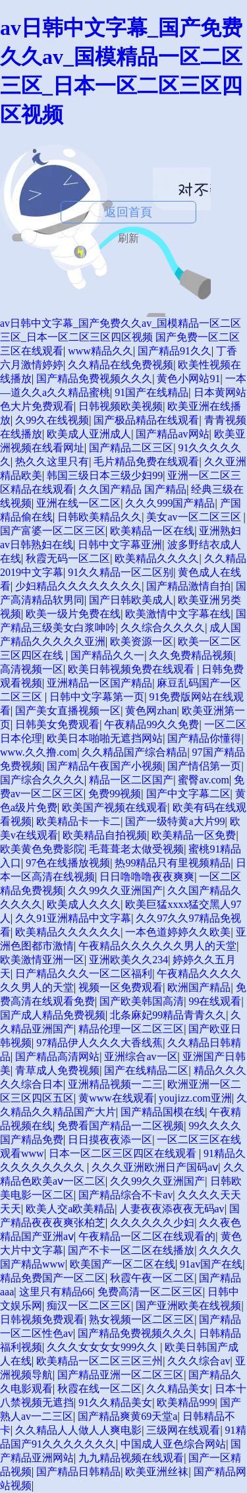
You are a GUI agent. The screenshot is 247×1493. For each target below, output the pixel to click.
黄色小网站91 (188, 378)
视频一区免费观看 (120, 987)
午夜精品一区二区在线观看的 (146, 1236)
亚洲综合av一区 (140, 1056)
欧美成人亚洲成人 (89, 433)
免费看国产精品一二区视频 (120, 1125)
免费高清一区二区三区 (150, 1291)
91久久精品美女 (115, 1402)
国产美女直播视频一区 (68, 710)
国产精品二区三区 (131, 447)
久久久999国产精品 (170, 503)
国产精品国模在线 (163, 1111)
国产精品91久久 (174, 350)
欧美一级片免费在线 (73, 613)
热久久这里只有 (52, 461)
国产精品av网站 (172, 433)
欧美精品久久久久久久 (68, 932)
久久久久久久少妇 (152, 1222)
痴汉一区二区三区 (89, 1305)
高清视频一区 (31, 669)
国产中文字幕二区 (188, 793)
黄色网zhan (151, 710)
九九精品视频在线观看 (131, 1457)
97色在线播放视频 (68, 862)
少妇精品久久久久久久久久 (78, 586)
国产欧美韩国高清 (141, 1001)
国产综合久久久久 (42, 779)
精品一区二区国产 (131, 779)
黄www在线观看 (116, 1098)
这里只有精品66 (56, 1291)
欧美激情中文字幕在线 (178, 613)
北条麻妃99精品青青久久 (168, 1015)
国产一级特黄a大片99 (175, 821)
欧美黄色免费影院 (42, 849)
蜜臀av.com (203, 779)
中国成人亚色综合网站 (173, 1444)
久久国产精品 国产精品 (132, 489)
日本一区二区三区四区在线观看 (124, 1153)
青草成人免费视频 (57, 1070)
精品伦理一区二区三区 (131, 1028)
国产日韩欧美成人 (131, 600)
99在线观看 (214, 1001)
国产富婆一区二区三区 (52, 530)
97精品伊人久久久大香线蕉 (99, 1042)
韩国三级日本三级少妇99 (105, 475)
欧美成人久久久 (84, 904)
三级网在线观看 (183, 1430)
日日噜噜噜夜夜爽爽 (146, 876)
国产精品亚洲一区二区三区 (120, 1374)
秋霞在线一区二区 (99, 1388)
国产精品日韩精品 (78, 1471)
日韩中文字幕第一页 (96, 696)
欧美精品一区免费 (193, 835)
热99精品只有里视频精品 (173, 862)
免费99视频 (114, 793)
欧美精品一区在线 (152, 530)
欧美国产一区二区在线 (122, 1264)
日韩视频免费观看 (42, 1319)
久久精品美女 (177, 1388)
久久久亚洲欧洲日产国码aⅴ (155, 1167)
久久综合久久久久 (163, 627)
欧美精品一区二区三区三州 (99, 1360)
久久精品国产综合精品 (134, 752)
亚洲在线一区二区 (78, 503)
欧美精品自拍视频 (105, 835)
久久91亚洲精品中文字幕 (73, 918)
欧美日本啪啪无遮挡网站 (105, 738)
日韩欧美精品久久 (99, 516)
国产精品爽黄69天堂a (127, 1416)
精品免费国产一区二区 (52, 1277)
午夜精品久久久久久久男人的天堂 (157, 945)
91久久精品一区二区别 (120, 572)
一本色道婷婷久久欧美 (178, 932)
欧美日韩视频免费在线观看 (132, 669)
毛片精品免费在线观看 (146, 461)
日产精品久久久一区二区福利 (83, 973)
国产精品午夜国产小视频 (105, 766)
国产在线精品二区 (146, 1070)
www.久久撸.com (38, 752)
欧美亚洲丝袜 (156, 1471)
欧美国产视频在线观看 (114, 807)
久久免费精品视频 (191, 655)
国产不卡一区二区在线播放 (131, 1250)
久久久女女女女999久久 (103, 1347)
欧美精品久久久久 (157, 558)
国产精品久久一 (107, 655)
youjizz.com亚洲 (195, 1098)
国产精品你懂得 (204, 738)
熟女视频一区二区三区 (141, 1319)
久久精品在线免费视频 (120, 364)
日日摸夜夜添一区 (110, 1139)
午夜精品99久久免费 (151, 724)
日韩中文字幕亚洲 (120, 544)
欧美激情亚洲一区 (42, 959)
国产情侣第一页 (204, 766)
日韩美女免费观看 (57, 724)
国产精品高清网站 (57, 1056)
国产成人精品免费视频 (52, 1015)
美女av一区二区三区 (194, 516)
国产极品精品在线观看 (146, 420)
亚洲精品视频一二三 (115, 1084)
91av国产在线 (211, 1264)
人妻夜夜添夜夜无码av (172, 1208)
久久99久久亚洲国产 (115, 890)
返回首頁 (128, 212)
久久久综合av (198, 1360)
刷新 (128, 238)
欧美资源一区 (141, 641)
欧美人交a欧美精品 (70, 1208)
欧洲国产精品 (199, 987)
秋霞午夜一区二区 (152, 1277)
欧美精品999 (186, 1402)
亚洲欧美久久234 (128, 959)
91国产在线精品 (151, 392)
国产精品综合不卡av (125, 1194)
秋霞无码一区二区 (68, 558)
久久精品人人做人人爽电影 (78, 1430)
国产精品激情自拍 (188, 586)
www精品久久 (100, 350)
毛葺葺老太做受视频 (136, 849)
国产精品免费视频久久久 (94, 378)
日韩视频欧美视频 (120, 406)
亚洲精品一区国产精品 (99, 683)
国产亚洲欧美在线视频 (188, 1305)
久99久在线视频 (52, 420)
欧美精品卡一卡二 (78, 821)
